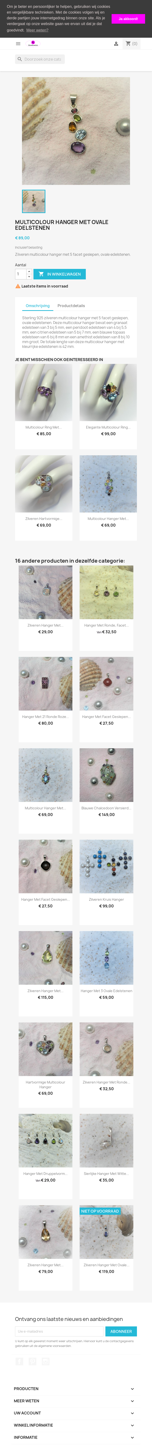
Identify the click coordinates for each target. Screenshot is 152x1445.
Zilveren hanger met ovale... (107, 1264)
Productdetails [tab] (71, 305)
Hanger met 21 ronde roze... (45, 716)
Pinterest (32, 1361)
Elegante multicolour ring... (108, 427)
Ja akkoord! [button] (128, 19)
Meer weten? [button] (37, 30)
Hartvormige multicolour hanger (45, 1084)
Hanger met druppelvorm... (45, 1173)
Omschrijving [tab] (38, 305)
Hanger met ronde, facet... (106, 625)
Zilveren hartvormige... (43, 518)
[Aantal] (21, 274)
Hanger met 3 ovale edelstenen (106, 990)
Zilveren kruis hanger (106, 899)
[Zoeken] (40, 59)
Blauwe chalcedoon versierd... (106, 808)
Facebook (19, 1361)
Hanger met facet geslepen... (106, 716)
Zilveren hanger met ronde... (106, 1082)
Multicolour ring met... (44, 427)
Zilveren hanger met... (45, 625)
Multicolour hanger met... (108, 518)
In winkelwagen (59, 274)
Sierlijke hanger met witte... (106, 1173)
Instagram (45, 1361)
